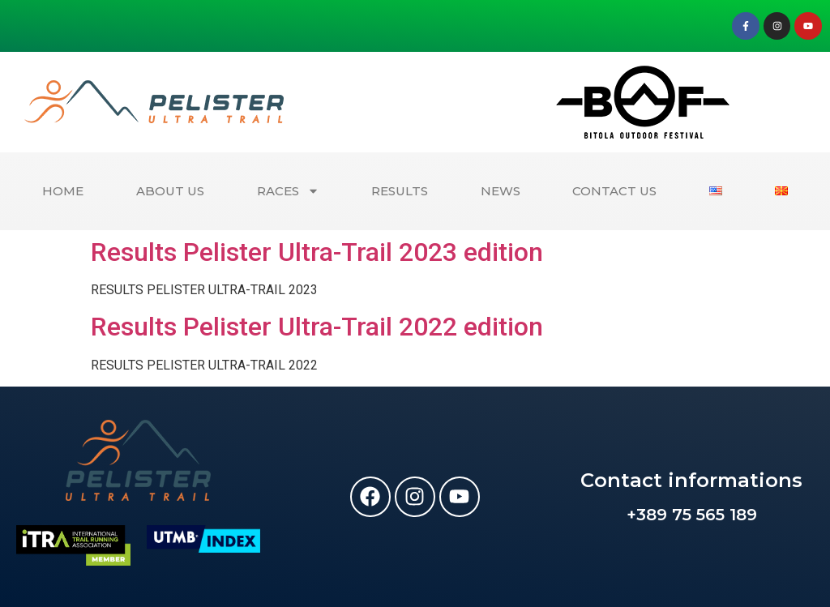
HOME (62, 191)
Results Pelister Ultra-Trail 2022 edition (317, 326)
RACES (288, 191)
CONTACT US (614, 191)
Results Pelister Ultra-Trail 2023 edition (317, 252)
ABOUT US (170, 191)
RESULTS (399, 191)
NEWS (500, 191)
